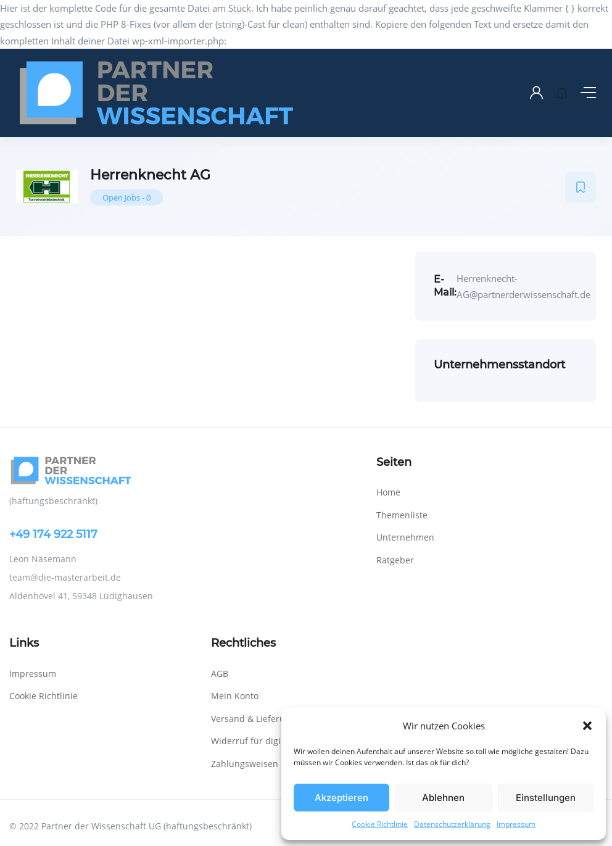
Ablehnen (443, 797)
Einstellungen (546, 797)
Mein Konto (234, 696)
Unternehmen (405, 537)
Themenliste (402, 515)
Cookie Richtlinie (380, 824)
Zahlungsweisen (244, 763)
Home (388, 492)
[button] (587, 726)
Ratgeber (395, 560)
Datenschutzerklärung (452, 824)
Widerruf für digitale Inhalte (269, 741)
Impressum (516, 824)
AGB (219, 673)
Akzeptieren (341, 797)
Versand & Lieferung (253, 718)
